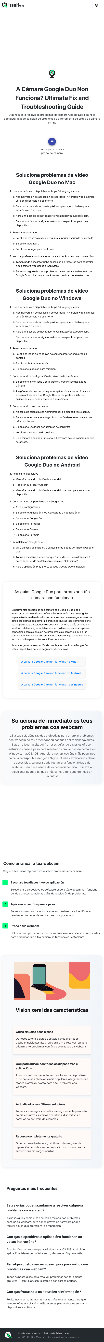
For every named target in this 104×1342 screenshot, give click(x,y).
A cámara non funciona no (48, 661)
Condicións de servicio (30, 1333)
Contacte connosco (70, 1337)
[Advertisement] (52, 34)
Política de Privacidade (56, 1333)
